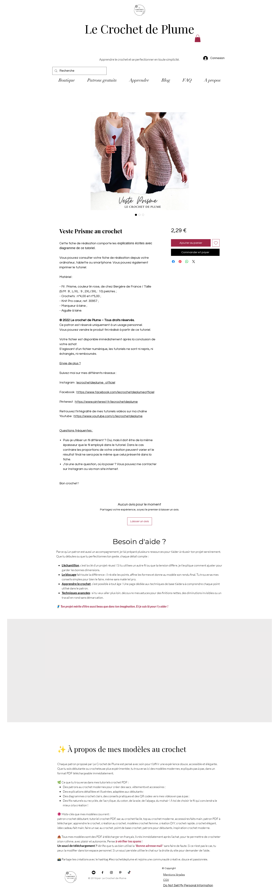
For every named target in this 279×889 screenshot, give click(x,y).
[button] (197, 38)
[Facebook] (102, 872)
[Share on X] (193, 261)
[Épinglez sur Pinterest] (180, 261)
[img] (139, 18)
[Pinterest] (120, 872)
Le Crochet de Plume (139, 28)
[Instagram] (111, 872)
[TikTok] (129, 872)
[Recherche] (79, 71)
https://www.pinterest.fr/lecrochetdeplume (106, 401)
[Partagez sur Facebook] (173, 261)
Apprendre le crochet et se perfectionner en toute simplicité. (139, 59)
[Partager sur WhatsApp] (187, 261)
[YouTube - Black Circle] (93, 872)
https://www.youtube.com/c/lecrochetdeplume (108, 416)
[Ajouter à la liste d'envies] (216, 243)
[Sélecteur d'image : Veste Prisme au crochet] (136, 215)
